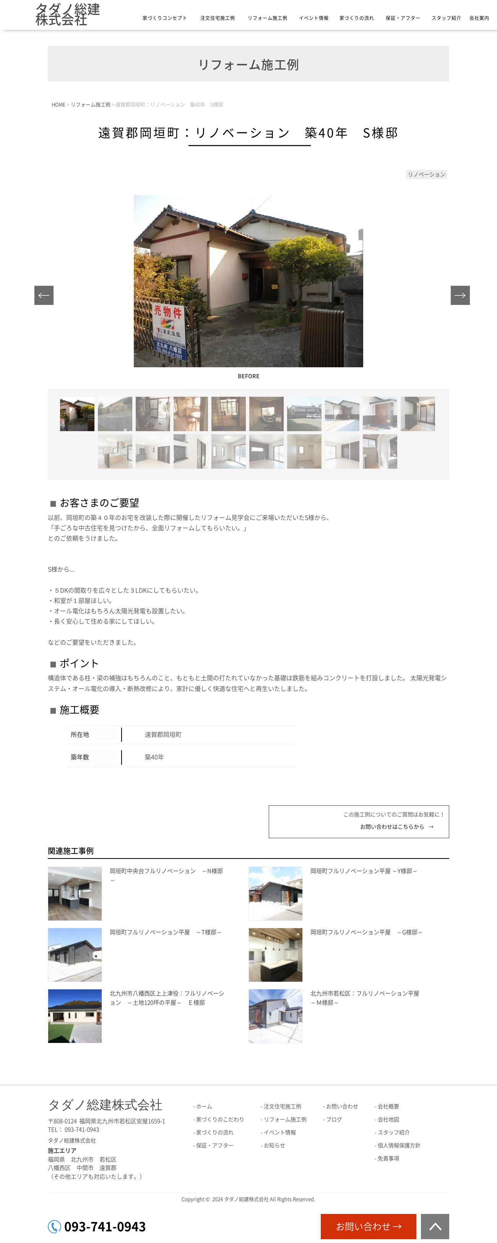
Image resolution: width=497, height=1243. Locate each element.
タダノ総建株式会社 (67, 14)
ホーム (204, 1106)
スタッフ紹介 (446, 18)
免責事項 (388, 1158)
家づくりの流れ (356, 18)
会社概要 (388, 1106)
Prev (46, 297)
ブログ (334, 1119)
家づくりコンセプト (165, 18)
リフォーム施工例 (267, 18)
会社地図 (388, 1119)
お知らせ (274, 1145)
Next (462, 297)
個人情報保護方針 (399, 1145)
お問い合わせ (342, 1106)
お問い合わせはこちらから (392, 826)
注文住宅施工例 (217, 18)
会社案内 (479, 18)
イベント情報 (314, 18)
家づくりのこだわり (220, 1119)
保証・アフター (403, 18)
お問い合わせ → (369, 1226)
